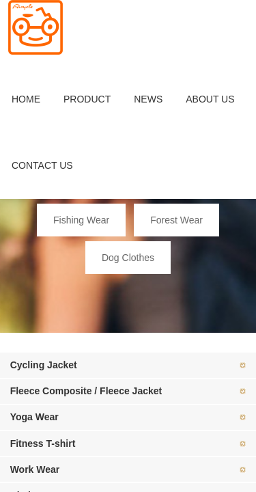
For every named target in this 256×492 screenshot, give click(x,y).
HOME (26, 99)
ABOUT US (210, 99)
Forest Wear (176, 220)
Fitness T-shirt (43, 443)
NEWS (148, 99)
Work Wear (35, 469)
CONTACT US (42, 165)
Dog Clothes (128, 257)
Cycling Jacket (43, 364)
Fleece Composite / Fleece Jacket (86, 390)
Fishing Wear (81, 220)
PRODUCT (87, 99)
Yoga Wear (34, 416)
